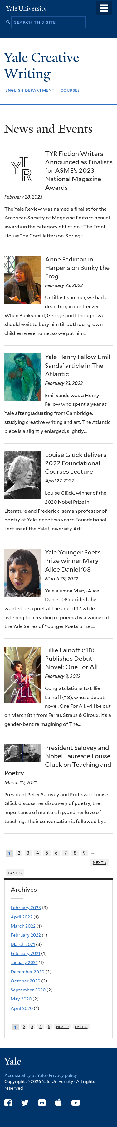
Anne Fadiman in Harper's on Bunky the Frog (77, 268)
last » (15, 872)
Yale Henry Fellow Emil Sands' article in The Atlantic (77, 365)
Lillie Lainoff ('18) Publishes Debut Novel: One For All (71, 658)
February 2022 (26, 935)
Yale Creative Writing (41, 65)
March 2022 (23, 925)
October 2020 (25, 980)
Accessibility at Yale (25, 1075)
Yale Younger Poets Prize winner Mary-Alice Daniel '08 (73, 561)
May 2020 (21, 998)
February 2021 (25, 953)
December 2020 (27, 971)
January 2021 (24, 962)
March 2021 (23, 944)
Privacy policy (63, 1075)
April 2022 (21, 916)
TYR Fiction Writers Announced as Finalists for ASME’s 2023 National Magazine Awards (79, 170)
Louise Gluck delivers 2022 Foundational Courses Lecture (75, 463)
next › (99, 862)
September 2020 (28, 989)
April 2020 (22, 1008)
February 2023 (26, 907)
